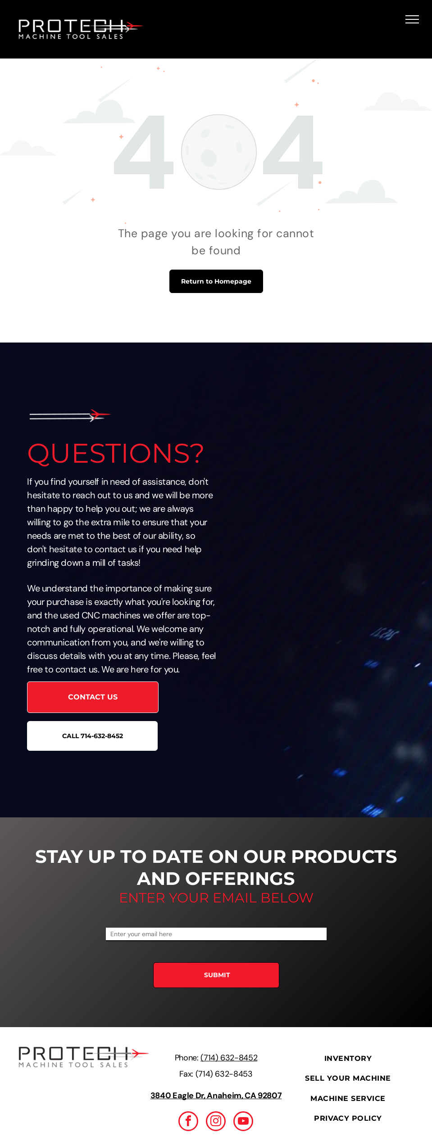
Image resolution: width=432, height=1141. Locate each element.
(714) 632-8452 (228, 1057)
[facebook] (188, 1122)
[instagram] (216, 1122)
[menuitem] (348, 1059)
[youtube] (243, 1122)
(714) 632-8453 (224, 1074)
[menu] (412, 19)
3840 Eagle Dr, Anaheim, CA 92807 (216, 1095)
